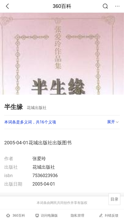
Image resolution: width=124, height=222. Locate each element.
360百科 (62, 6)
